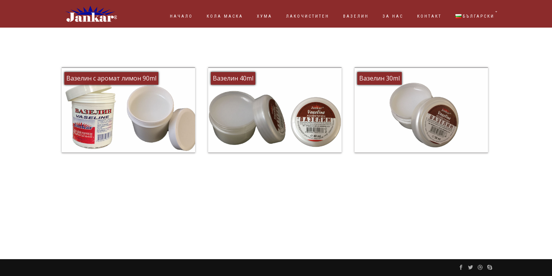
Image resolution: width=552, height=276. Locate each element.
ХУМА (264, 16)
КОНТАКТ (429, 16)
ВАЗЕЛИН (356, 16)
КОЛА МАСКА (225, 16)
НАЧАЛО (181, 16)
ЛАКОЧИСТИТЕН (307, 16)
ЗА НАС (393, 16)
